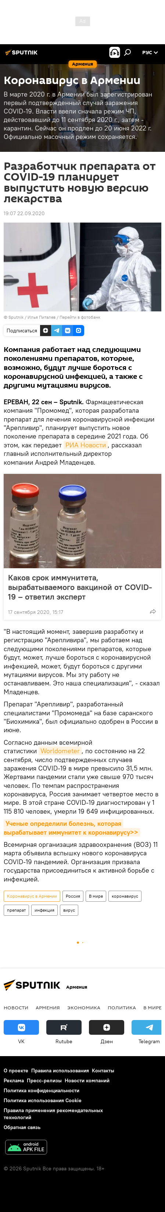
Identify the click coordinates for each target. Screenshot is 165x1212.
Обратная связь (22, 1127)
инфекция (44, 910)
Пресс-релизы (44, 1080)
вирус (69, 910)
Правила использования (60, 1070)
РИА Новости (85, 445)
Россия (73, 896)
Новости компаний (87, 1080)
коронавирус (125, 896)
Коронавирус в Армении (32, 896)
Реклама (14, 1080)
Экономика (83, 1007)
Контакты (103, 1070)
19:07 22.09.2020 (24, 213)
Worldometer (60, 751)
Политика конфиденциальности (41, 1090)
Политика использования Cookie (43, 1100)
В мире (96, 896)
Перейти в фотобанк (80, 317)
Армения (48, 1007)
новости (16, 1007)
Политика (122, 1007)
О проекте (16, 1070)
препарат (16, 910)
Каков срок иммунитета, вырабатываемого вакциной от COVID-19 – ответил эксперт (80, 587)
